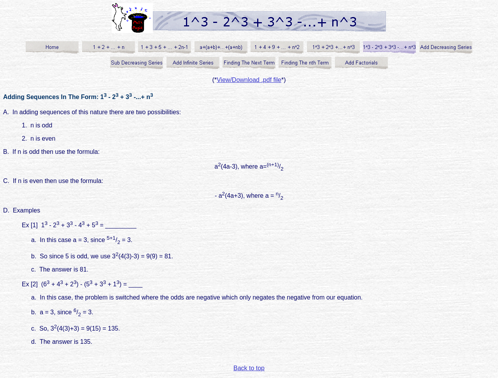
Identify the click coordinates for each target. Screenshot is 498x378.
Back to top (249, 368)
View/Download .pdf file (249, 80)
